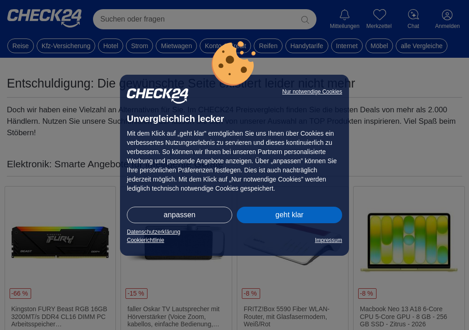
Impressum (328, 240)
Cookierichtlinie (145, 240)
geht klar (289, 215)
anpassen (179, 215)
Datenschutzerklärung (153, 232)
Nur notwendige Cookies (312, 91)
